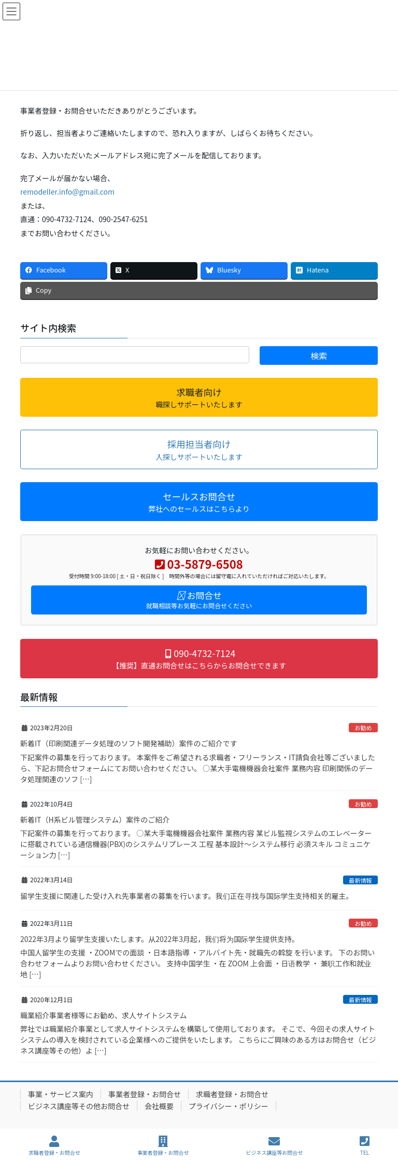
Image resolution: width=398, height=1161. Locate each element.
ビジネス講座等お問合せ (274, 1146)
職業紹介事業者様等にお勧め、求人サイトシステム (103, 1015)
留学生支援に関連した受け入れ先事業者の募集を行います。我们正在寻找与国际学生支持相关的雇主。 (186, 896)
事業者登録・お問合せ (144, 1094)
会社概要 (159, 1106)
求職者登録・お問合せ (232, 1094)
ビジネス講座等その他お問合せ (79, 1106)
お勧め (363, 727)
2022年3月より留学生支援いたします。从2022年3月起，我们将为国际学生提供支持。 (159, 939)
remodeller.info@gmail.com (67, 191)
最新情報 (360, 880)
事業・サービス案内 (60, 1094)
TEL (364, 1146)
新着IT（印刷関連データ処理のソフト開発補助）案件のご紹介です (128, 743)
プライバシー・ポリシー (228, 1106)
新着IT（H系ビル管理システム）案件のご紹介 (94, 819)
